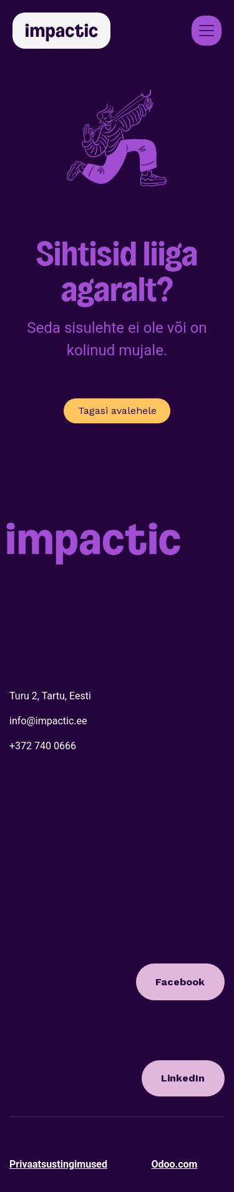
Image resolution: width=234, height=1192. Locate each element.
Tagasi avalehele (117, 410)
